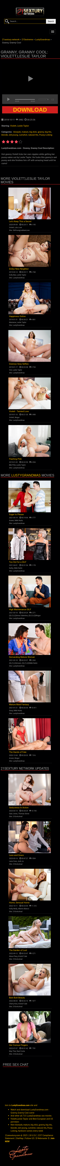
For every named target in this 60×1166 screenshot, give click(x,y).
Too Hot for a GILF (17, 562)
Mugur (17, 417)
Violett (13, 126)
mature (25, 132)
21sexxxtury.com (12, 1135)
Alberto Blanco (23, 909)
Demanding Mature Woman (22, 657)
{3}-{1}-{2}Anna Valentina (18, 616)
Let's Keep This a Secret (20, 221)
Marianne (12, 322)
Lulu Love (18, 227)
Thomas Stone (23, 814)
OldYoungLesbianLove (21, 230)
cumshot (23, 135)
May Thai (12, 1051)
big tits (48, 132)
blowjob (17, 132)
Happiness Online (17, 316)
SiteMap (19, 1138)
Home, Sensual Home (19, 902)
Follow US (29, 1138)
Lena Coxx (13, 861)
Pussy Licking (45, 135)
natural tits (33, 135)
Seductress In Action (19, 807)
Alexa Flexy (13, 956)
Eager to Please (16, 514)
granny (41, 132)
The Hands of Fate (17, 752)
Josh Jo (21, 861)
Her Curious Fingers (18, 1045)
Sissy (11, 711)
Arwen (11, 521)
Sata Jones (13, 814)
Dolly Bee (12, 275)
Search (51, 21)
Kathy (11, 568)
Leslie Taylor (23, 126)
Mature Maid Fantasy (19, 704)
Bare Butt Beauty (17, 997)
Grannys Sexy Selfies (19, 364)
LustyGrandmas (19, 278)
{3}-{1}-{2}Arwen (15, 663)
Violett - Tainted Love (19, 411)
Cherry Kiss (13, 1004)
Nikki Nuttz (19, 521)
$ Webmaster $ (42, 1138)
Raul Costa (21, 1051)
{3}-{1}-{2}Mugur (34, 616)
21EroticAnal (17, 816)
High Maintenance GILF (20, 609)
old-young (13, 135)
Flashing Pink (15, 459)
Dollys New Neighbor (19, 269)
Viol (10, 370)
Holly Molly (13, 909)
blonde (4, 135)
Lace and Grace (16, 855)
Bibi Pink (12, 465)
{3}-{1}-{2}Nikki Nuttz (30, 663)
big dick (33, 132)
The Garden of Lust (18, 950)
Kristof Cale (22, 956)
